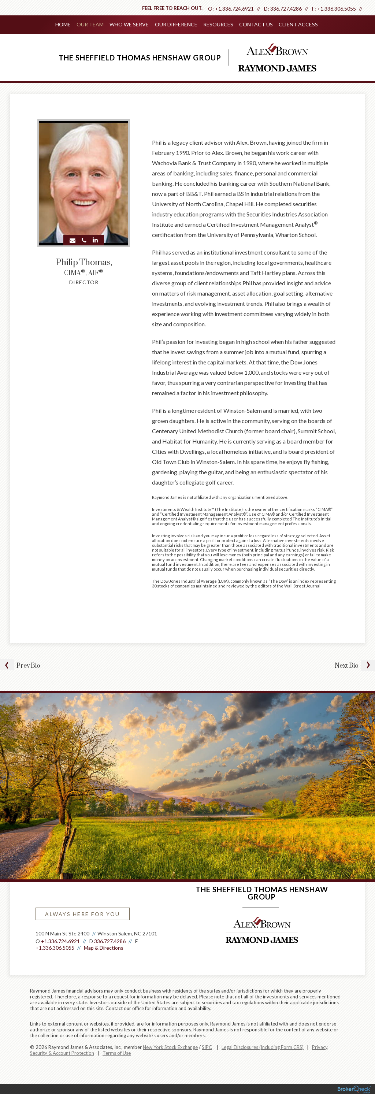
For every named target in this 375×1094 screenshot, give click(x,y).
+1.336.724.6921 (234, 8)
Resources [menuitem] (218, 24)
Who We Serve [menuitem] (129, 24)
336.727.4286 (286, 8)
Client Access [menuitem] (298, 24)
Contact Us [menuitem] (256, 24)
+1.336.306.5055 (336, 8)
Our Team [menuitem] (90, 24)
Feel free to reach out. (172, 8)
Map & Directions (103, 947)
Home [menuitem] (63, 24)
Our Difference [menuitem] (176, 24)
